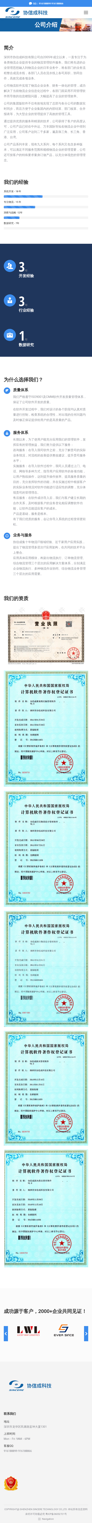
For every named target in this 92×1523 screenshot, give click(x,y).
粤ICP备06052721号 (56, 1514)
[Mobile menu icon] (86, 12)
